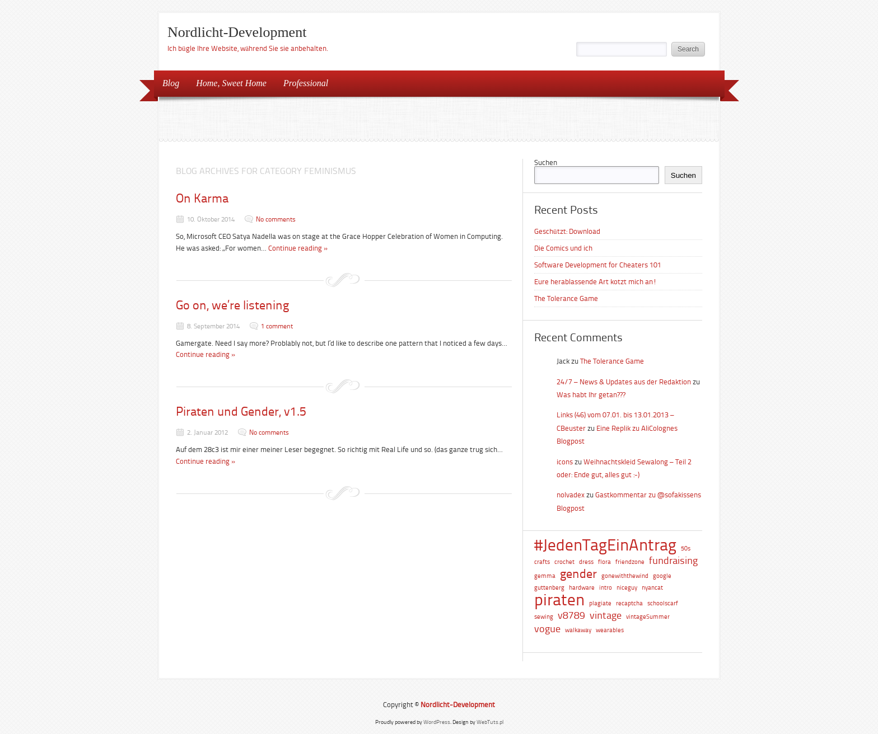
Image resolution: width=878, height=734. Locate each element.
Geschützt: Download (567, 231)
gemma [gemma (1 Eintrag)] (544, 576)
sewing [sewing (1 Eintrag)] (543, 616)
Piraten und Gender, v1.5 (241, 411)
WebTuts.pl (490, 722)
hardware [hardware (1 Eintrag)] (582, 587)
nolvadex (571, 495)
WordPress (436, 722)
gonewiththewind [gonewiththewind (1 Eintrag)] (624, 576)
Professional (302, 82)
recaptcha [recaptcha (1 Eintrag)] (629, 603)
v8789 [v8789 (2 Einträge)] (571, 616)
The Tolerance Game (566, 298)
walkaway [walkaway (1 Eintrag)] (578, 630)
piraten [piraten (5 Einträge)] (559, 600)
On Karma (202, 198)
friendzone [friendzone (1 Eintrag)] (630, 562)
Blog (170, 83)
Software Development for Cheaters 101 (597, 265)
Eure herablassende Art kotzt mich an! (595, 281)
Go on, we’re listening (232, 305)
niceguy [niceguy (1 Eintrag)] (627, 587)
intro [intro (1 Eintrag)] (605, 587)
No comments (276, 219)
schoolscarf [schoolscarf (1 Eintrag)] (662, 603)
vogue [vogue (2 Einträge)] (547, 629)
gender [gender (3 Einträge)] (578, 574)
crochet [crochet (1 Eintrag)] (564, 562)
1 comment (277, 326)
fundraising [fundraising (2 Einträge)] (673, 561)
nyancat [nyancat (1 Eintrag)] (652, 587)
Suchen (545, 162)
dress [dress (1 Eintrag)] (586, 562)
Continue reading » (298, 248)
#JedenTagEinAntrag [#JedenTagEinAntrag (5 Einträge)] (605, 545)
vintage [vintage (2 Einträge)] (606, 616)
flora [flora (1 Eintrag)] (604, 562)
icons (565, 462)
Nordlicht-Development (236, 32)
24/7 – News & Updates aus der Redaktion (624, 382)
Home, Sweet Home (231, 83)
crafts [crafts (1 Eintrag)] (542, 562)
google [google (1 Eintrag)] (662, 576)
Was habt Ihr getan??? (591, 394)
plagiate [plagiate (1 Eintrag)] (600, 603)
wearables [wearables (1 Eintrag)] (610, 630)
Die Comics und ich (563, 248)
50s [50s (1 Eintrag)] (685, 548)
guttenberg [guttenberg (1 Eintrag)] (549, 587)
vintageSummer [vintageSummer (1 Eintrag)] (648, 616)
